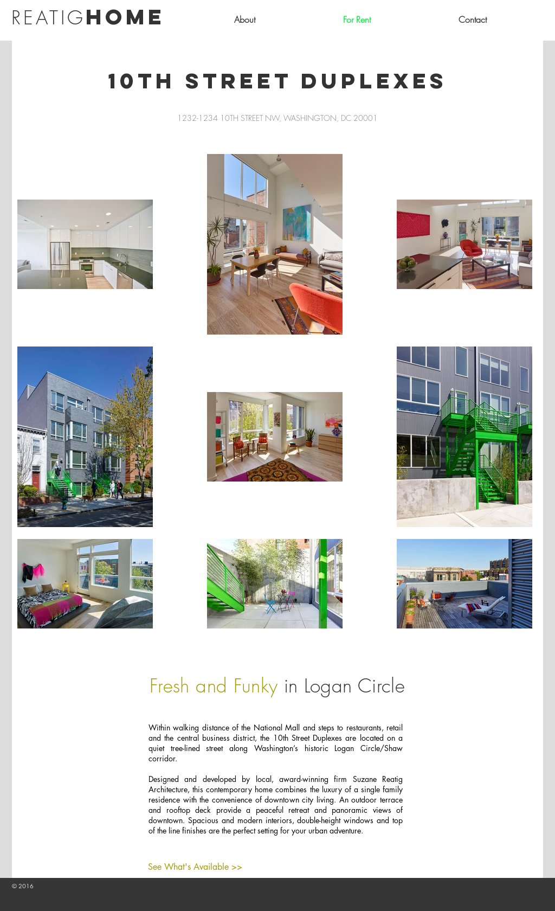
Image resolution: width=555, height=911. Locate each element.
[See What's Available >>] (195, 867)
